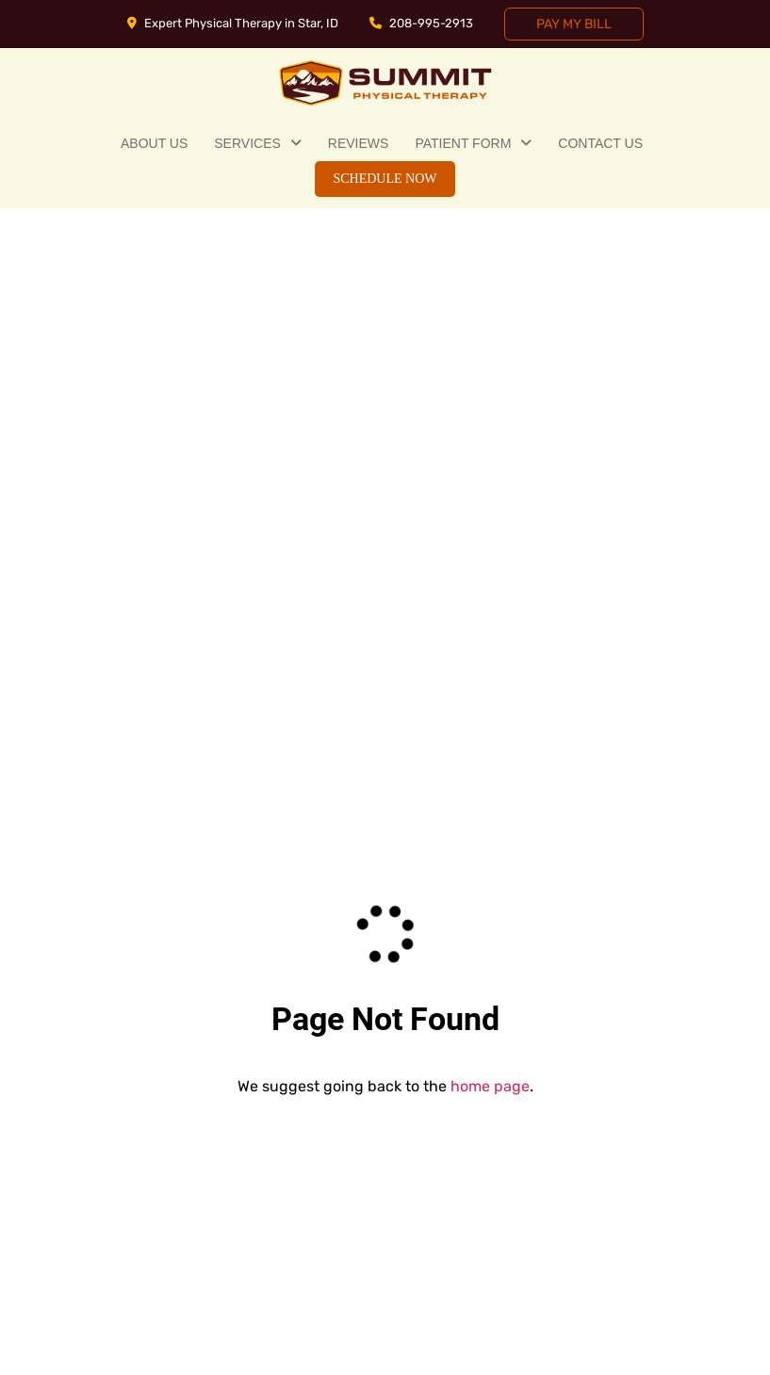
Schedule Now (384, 179)
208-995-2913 (421, 23)
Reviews (358, 143)
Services (247, 143)
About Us (154, 143)
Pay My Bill (574, 24)
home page (490, 1086)
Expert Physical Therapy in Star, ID (232, 23)
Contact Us (600, 143)
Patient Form (463, 143)
